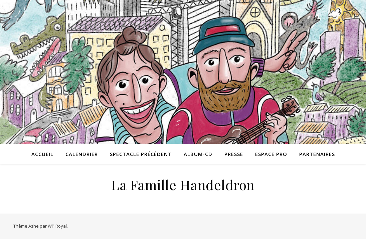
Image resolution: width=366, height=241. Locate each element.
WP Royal (57, 226)
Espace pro (271, 154)
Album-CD (198, 154)
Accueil (42, 154)
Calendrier (81, 154)
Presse (233, 154)
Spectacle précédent (141, 154)
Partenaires (317, 154)
